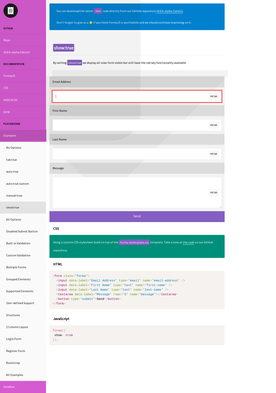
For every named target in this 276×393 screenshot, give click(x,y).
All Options (13, 219)
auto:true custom (17, 183)
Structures (13, 315)
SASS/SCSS (10, 100)
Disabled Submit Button (22, 231)
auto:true (12, 171)
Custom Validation (18, 255)
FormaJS (9, 76)
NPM (6, 112)
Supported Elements (19, 291)
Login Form (13, 339)
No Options (13, 147)
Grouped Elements (18, 279)
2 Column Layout (17, 327)
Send (137, 216)
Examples (9, 135)
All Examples (14, 375)
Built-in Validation (18, 243)
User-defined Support (20, 303)
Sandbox (9, 387)
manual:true (14, 195)
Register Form (15, 351)
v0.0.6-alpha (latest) (16, 52)
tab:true (11, 160)
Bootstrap (13, 363)
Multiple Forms (16, 267)
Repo (6, 40)
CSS (5, 88)
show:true (12, 207)
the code (188, 242)
